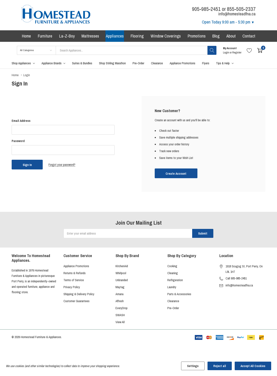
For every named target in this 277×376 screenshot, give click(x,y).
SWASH (120, 315)
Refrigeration (175, 280)
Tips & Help (223, 63)
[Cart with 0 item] (259, 50)
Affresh (119, 301)
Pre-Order (173, 308)
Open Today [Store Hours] (228, 22)
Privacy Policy (71, 287)
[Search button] (212, 50)
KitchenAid (121, 266)
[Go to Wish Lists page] (249, 50)
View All (120, 322)
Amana (119, 294)
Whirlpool (120, 273)
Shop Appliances (21, 63)
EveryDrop (121, 308)
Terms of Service (73, 280)
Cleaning (172, 273)
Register (236, 52)
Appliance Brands (52, 63)
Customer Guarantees (76, 301)
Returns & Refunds (74, 273)
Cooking (172, 266)
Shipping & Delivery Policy (78, 294)
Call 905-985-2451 (236, 278)
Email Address (21, 121)
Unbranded (121, 280)
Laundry (171, 287)
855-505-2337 (241, 9)
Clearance (173, 301)
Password (18, 141)
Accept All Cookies (253, 366)
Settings (193, 366)
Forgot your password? (62, 164)
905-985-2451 (206, 9)
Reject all (219, 366)
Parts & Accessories (179, 294)
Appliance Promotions (76, 266)
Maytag (119, 287)
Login (226, 52)
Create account (176, 173)
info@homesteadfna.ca (239, 285)
